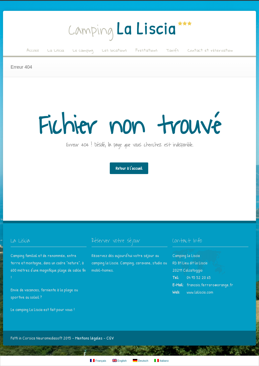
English (119, 360)
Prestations (147, 50)
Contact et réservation (210, 50)
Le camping (83, 50)
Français (98, 360)
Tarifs (172, 50)
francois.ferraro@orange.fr (210, 285)
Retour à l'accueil (129, 168)
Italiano (161, 360)
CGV (110, 338)
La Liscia (55, 50)
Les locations (114, 50)
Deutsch (140, 360)
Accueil (33, 50)
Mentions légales (88, 338)
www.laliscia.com (200, 292)
